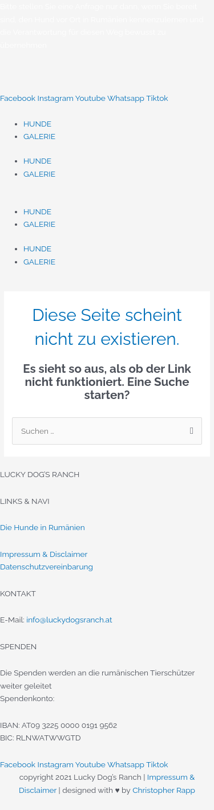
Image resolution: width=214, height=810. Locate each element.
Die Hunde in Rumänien (42, 527)
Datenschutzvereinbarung (46, 566)
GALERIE (39, 136)
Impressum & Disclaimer (43, 554)
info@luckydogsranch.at (69, 619)
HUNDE (37, 123)
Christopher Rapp (163, 790)
